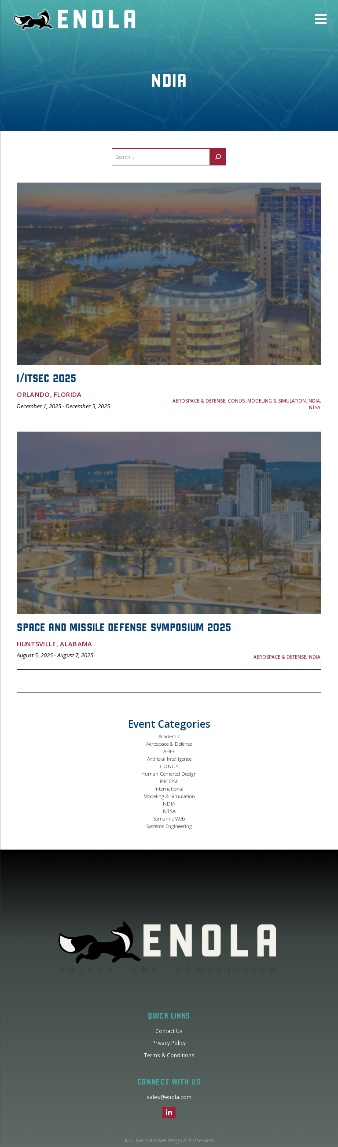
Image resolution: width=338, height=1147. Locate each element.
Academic (169, 736)
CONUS (169, 766)
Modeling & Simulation (169, 795)
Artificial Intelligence (169, 758)
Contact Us (169, 1030)
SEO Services (201, 1140)
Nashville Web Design (159, 1140)
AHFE (169, 751)
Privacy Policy (169, 1042)
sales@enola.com (169, 1096)
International (169, 788)
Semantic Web (169, 818)
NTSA (169, 810)
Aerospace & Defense (169, 743)
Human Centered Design (169, 773)
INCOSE (169, 780)
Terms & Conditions (169, 1055)
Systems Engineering (169, 825)
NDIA (169, 803)
